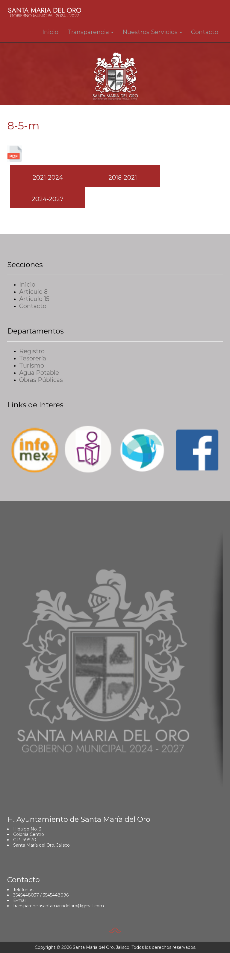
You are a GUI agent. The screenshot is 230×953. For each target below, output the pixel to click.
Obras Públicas (41, 379)
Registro (32, 351)
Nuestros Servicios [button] (152, 32)
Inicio (50, 32)
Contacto (204, 32)
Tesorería (32, 358)
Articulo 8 (33, 291)
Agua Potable (39, 372)
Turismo (31, 365)
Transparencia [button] (90, 32)
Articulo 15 (34, 298)
